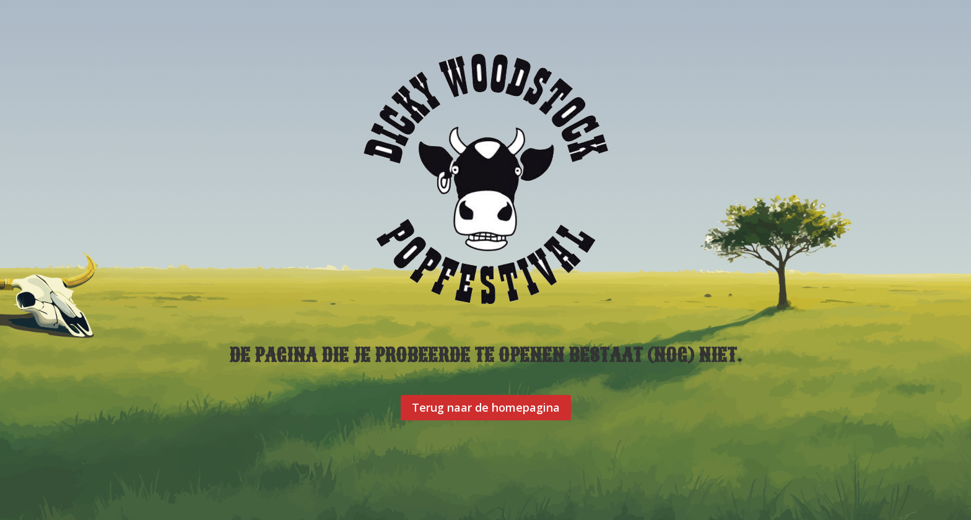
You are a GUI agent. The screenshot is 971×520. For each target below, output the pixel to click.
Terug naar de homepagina (486, 407)
